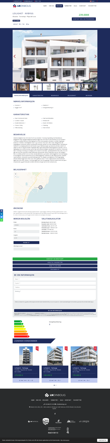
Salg (75, 6)
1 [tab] (54, 385)
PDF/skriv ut (55, 269)
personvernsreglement (54, 302)
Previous (14, 56)
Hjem (45, 6)
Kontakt (82, 6)
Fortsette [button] (102, 440)
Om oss (51, 6)
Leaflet (45, 201)
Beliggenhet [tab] (72, 95)
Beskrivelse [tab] (55, 95)
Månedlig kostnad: (18, 246)
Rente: (15, 228)
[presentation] (23, 305)
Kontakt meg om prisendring (83, 19)
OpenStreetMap (55, 201)
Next (95, 56)
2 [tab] (55, 385)
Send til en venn (55, 266)
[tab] (21, 95)
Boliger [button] (59, 6)
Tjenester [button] (67, 6)
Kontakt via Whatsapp (55, 259)
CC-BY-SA (65, 201)
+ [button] (15, 174)
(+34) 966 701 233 (17, 1)
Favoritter (92, 6)
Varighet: (16, 235)
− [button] (15, 176)
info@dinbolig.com (28, 1)
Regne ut (26, 242)
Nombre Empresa (22, 6)
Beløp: (15, 222)
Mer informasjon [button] (65, 440)
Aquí (83, 315)
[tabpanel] (26, 364)
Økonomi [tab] (89, 95)
